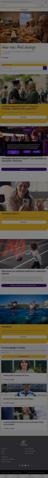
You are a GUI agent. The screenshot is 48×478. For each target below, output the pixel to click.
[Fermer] (41, 143)
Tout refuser (27, 151)
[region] (24, 148)
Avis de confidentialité (33, 148)
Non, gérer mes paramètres (13, 152)
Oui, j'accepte (36, 151)
